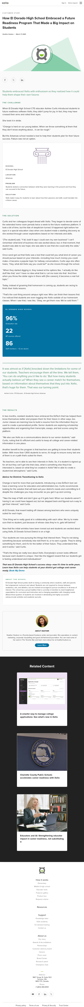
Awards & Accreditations (42, 942)
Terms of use (34, 1005)
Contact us (42, 928)
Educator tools (42, 890)
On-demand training (42, 925)
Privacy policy (21, 1005)
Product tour (42, 896)
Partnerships (42, 946)
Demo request (73, 3)
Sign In (64, 3)
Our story (42, 939)
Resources (42, 907)
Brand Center (42, 958)
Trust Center (63, 1005)
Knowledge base (42, 918)
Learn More (42, 645)
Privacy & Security (49, 1005)
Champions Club (42, 965)
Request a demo (42, 899)
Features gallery (42, 893)
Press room (42, 955)
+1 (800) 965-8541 (42, 987)
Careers (42, 952)
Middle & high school (42, 887)
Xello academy (42, 922)
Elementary (42, 883)
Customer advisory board (42, 949)
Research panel (42, 962)
